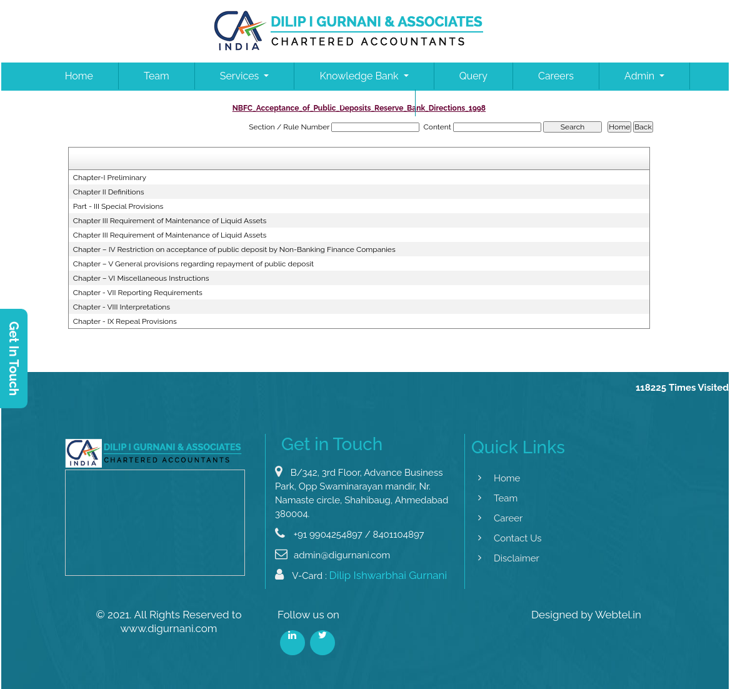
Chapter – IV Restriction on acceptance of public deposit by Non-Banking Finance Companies (234, 249)
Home (79, 76)
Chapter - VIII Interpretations (121, 307)
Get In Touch (13, 358)
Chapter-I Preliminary (109, 177)
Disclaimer (502, 558)
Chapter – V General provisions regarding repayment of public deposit (193, 263)
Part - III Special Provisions (118, 206)
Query (473, 76)
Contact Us (365, 103)
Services (241, 76)
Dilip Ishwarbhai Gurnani (388, 589)
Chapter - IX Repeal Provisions (125, 321)
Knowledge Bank (360, 76)
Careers (556, 76)
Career (493, 518)
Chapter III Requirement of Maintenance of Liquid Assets (170, 220)
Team (156, 76)
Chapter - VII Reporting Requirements (137, 292)
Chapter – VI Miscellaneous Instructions (141, 278)
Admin (640, 76)
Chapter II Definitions (108, 192)
